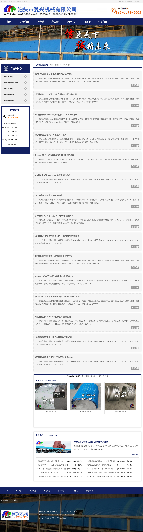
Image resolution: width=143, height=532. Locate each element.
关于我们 (24, 21)
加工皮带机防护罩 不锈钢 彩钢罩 (49, 195)
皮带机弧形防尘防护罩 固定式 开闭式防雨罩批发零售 (57, 236)
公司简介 (130, 1)
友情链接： (5, 500)
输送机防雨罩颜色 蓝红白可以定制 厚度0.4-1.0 (54, 357)
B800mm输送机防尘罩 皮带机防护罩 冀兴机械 (54, 276)
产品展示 (55, 21)
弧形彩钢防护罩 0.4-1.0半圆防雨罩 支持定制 (53, 337)
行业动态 (66, 65)
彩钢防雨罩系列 (10, 95)
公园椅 (14, 500)
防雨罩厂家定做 (51, 411)
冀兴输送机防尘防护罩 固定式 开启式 (50, 135)
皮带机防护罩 (9, 101)
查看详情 (135, 85)
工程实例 (87, 21)
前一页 (90, 376)
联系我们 (138, 1)
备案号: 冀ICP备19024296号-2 (48, 511)
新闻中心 (71, 21)
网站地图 (121, 1)
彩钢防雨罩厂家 (86, 411)
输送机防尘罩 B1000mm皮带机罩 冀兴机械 (53, 317)
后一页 (101, 376)
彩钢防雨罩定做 (120, 411)
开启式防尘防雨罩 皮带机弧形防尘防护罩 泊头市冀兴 (57, 297)
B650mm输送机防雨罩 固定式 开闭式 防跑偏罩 (54, 155)
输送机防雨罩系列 (11, 83)
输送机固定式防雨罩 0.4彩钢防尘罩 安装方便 (53, 256)
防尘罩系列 (8, 89)
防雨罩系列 (8, 77)
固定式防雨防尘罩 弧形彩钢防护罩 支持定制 (53, 74)
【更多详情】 (134, 454)
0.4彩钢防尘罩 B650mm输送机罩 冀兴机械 (52, 175)
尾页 (106, 376)
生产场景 (40, 21)
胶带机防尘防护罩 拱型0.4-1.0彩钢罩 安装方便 (54, 216)
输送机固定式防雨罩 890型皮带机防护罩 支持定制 (56, 94)
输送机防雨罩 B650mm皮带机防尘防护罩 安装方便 (56, 115)
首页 (9, 21)
